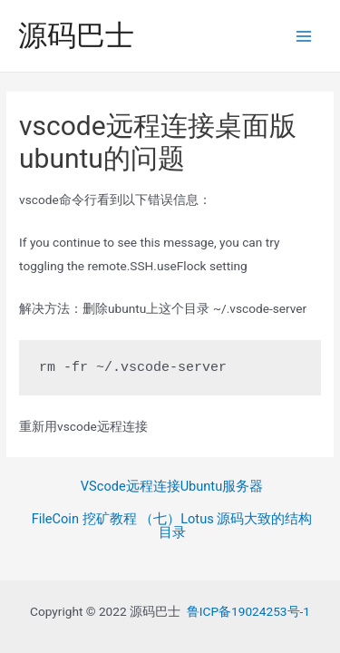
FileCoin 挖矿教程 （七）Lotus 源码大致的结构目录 (172, 525)
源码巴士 (76, 35)
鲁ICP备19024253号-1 (248, 611)
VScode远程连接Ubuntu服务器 (172, 486)
